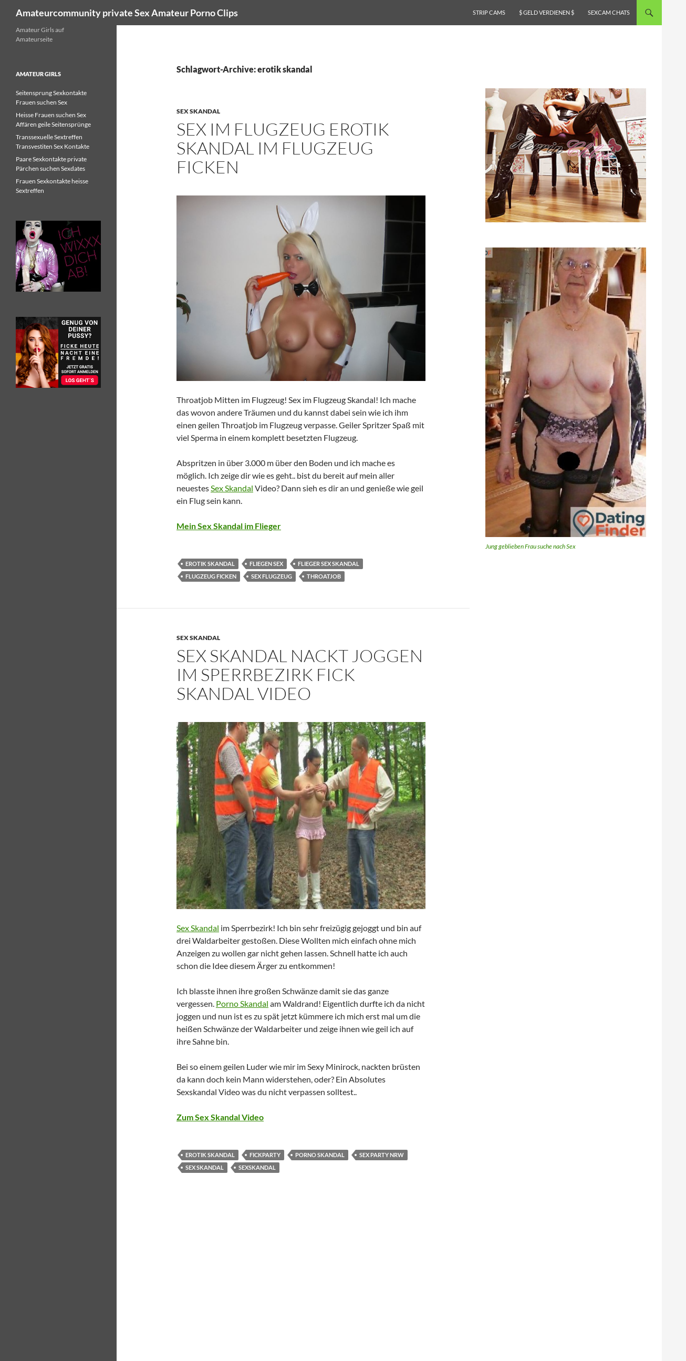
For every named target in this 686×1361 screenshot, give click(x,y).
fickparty (265, 1154)
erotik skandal (210, 563)
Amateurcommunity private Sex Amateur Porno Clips (127, 12)
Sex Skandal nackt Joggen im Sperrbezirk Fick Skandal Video (299, 674)
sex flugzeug (271, 576)
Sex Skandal (198, 111)
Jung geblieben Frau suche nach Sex (530, 546)
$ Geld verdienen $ (546, 12)
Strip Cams (489, 12)
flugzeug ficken (210, 576)
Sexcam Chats (609, 12)
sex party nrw (381, 1154)
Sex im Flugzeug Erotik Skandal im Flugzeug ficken (282, 148)
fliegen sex (266, 563)
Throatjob (324, 576)
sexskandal (257, 1167)
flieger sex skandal (328, 563)
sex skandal (204, 1167)
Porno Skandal (242, 1003)
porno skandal (320, 1154)
